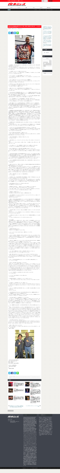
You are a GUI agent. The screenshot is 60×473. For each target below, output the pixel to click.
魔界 (34, 464)
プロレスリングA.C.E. (33, 442)
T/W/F (35, 429)
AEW (30, 417)
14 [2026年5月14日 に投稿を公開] (48, 63)
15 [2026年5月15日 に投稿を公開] (49, 63)
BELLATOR (25, 418)
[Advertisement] (30, 18)
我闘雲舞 (50, 429)
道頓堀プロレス (48, 424)
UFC (24, 430)
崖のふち (28, 453)
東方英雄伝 (27, 456)
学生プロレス (25, 453)
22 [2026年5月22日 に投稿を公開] (49, 64)
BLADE (28, 418)
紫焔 (26, 461)
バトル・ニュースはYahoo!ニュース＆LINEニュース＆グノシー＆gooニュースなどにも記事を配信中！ (45, 9)
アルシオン (26, 435)
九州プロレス (43, 425)
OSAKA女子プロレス (31, 426)
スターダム (44, 428)
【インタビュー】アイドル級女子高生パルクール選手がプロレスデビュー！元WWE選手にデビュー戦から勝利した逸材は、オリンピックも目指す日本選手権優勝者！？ (47, 37)
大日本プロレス (32, 451)
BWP (32, 418)
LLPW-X (29, 425)
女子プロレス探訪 (34, 452)
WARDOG (24, 431)
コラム (34, 7)
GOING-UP (24, 422)
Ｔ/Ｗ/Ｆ (25, 465)
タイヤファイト (32, 438)
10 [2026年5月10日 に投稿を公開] (43, 63)
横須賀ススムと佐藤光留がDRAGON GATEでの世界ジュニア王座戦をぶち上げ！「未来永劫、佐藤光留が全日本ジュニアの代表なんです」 (35, 385)
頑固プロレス (31, 463)
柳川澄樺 (26, 457)
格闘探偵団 (29, 457)
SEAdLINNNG (40, 430)
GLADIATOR (34, 421)
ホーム (11, 7)
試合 (26, 7)
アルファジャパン (30, 435)
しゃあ (27, 432)
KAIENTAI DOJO (33, 423)
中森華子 (29, 447)
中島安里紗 (26, 447)
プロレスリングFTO (44, 432)
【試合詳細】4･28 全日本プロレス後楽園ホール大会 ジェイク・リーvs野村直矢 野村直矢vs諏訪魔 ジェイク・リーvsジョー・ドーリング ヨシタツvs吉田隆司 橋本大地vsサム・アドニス (35, 400)
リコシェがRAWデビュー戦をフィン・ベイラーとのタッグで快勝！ (32, 406)
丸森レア (32, 447)
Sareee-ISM (30, 428)
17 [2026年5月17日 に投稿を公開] (43, 64)
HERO (36, 422)
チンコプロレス (29, 440)
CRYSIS (31, 419)
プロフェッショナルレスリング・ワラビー (46, 422)
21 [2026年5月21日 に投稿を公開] (48, 64)
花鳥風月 (31, 461)
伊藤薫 (26, 449)
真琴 (31, 459)
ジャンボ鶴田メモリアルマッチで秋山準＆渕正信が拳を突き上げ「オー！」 (19, 390)
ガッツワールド (49, 420)
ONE (24, 426)
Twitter (50, 1)
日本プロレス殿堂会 (30, 455)
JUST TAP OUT (27, 423)
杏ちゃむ (34, 455)
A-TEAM (27, 417)
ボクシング (28, 445)
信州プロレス (46, 430)
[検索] (47, 52)
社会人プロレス (34, 459)
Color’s (24, 419)
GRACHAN (29, 422)
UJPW (26, 430)
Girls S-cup (31, 421)
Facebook (51, 1)
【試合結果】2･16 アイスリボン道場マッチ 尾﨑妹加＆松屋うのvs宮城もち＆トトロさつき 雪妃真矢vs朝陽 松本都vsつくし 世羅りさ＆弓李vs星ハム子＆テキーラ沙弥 (16, 406)
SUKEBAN (29, 429)
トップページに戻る (10, 410)
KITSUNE (33, 424)
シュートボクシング (31, 437)
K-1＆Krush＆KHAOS (42, 434)
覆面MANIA (45, 420)
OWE (24, 427)
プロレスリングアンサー (32, 444)
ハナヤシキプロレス (28, 441)
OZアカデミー (27, 427)
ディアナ (32, 440)
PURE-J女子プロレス (47, 426)
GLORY (49, 434)
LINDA (26, 425)
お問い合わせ (48, 7)
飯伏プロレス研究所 (26, 464)
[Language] (45, 1)
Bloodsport (30, 418)
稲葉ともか (30, 460)
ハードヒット (32, 441)
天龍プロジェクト (29, 452)
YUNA (30, 431)
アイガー (35, 433)
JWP (29, 423)
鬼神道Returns (31, 464)
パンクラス (50, 430)
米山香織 (24, 461)
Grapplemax (33, 422)
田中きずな (25, 459)
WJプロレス (28, 431)
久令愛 (34, 447)
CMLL (34, 418)
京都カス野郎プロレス (31, 448)
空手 (32, 460)
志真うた (35, 453)
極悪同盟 (35, 457)
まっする (29, 433)
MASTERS (31, 425)
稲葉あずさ (27, 460)
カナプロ (26, 436)
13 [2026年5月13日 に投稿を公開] (47, 63)
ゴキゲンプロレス (26, 437)
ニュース (19, 7)
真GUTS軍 (28, 459)
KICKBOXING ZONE (29, 424)
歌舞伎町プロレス (42, 426)
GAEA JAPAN (25, 421)
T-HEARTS (32, 429)
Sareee (28, 428)
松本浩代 (30, 456)
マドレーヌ (33, 445)
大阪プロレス (25, 452)
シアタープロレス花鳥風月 (49, 425)
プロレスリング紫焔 (47, 423)
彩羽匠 (32, 453)
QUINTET (33, 427)
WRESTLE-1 (44, 424)
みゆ (30, 433)
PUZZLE (30, 427)
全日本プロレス (20, 28)
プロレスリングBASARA (32, 443)
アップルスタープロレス (30, 434)
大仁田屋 (28, 451)
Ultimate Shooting (29, 430)
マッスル (31, 445)
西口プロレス (34, 461)
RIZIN (40, 435)
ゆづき (32, 433)
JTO (24, 423)
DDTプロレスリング (42, 418)
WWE (43, 430)
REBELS (46, 434)
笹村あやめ (35, 460)
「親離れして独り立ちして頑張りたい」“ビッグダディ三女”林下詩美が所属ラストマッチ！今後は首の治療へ (47, 41)
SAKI (25, 428)
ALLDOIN (34, 417)
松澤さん (33, 456)
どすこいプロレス (30, 432)
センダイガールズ (27, 438)
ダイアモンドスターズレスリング (29, 439)
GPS (27, 422)
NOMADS (34, 425)
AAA (28, 417)
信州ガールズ (34, 449)
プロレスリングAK (25, 443)
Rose (24, 428)
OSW (35, 426)
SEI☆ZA (24, 429)
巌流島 (30, 453)
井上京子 (27, 448)
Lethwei (24, 425)
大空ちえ (35, 451)
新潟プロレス (48, 432)
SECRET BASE (34, 428)
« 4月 (43, 68)
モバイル (41, 7)
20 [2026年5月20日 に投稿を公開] (47, 64)
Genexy (28, 421)
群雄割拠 (28, 461)
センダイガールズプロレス (46, 427)
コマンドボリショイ (30, 436)
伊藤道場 (28, 449)
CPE (28, 419)
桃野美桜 (32, 457)
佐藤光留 (31, 449)
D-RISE (33, 419)
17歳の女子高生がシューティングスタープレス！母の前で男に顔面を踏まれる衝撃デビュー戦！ (47, 45)
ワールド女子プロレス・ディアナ (45, 429)
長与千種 (28, 463)
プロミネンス (28, 442)
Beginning (47, 428)
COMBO (27, 419)
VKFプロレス (33, 430)
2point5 (24, 417)
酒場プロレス (25, 463)
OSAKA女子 (26, 426)
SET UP (27, 429)
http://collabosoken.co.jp (13, 422)
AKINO (32, 417)
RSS (49, 1)
